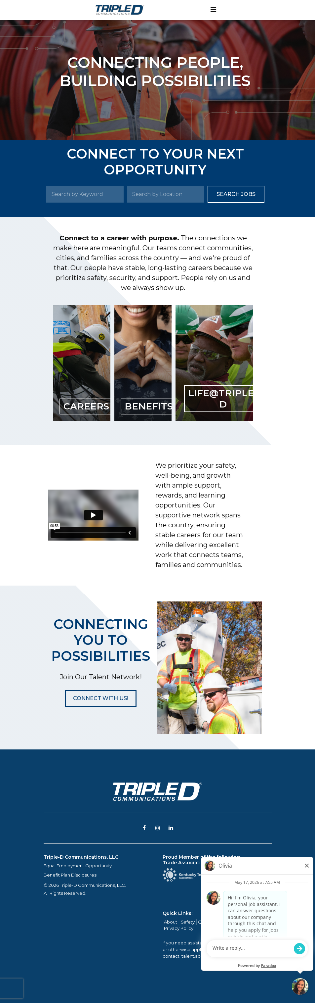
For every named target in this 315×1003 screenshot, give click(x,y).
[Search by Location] (165, 194)
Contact (247, 922)
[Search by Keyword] (85, 194)
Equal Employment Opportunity (78, 865)
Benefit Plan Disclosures (70, 875)
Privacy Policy (178, 928)
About (170, 922)
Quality (205, 922)
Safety (188, 922)
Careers (225, 922)
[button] (101, 698)
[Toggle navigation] (213, 10)
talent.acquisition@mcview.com (216, 956)
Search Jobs (236, 194)
